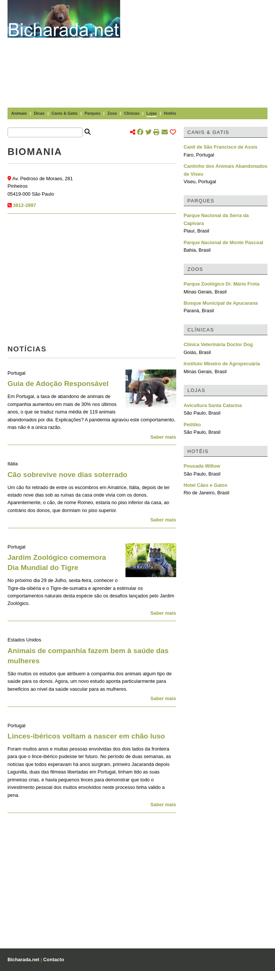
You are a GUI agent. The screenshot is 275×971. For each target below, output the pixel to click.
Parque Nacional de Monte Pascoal (223, 242)
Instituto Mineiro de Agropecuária (222, 363)
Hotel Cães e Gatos (206, 485)
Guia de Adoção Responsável (58, 383)
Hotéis (170, 113)
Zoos (112, 113)
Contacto (53, 959)
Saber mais (163, 437)
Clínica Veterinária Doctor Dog (218, 344)
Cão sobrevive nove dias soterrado (67, 475)
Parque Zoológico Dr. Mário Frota (222, 284)
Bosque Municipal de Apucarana (221, 303)
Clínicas (131, 113)
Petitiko (192, 424)
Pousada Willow (202, 466)
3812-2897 (24, 205)
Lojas (152, 113)
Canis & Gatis (64, 113)
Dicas (39, 113)
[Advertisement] (201, 52)
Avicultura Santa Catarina (213, 405)
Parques (92, 113)
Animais (19, 113)
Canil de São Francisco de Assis (221, 147)
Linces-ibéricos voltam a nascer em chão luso (86, 736)
